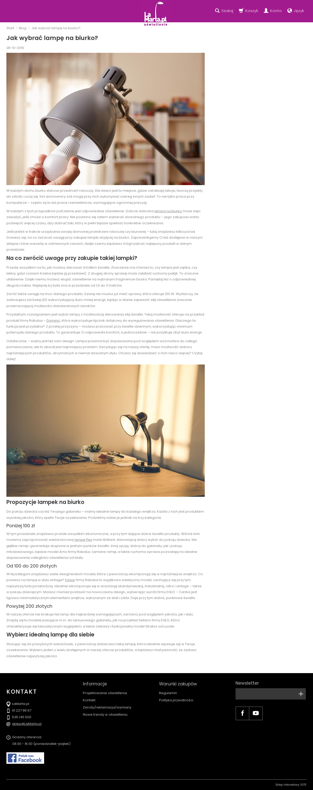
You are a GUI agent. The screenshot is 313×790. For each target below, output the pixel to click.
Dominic (53, 320)
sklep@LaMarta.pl (27, 723)
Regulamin (168, 691)
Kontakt (89, 698)
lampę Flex (83, 539)
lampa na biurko (168, 211)
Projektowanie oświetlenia (105, 691)
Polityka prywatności (176, 698)
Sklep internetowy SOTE (291, 785)
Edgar (70, 580)
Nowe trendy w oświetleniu (105, 713)
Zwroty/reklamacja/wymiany (107, 706)
